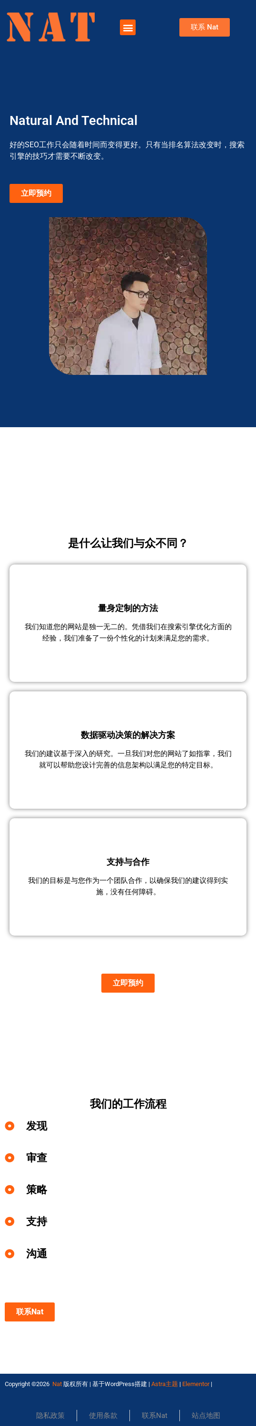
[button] (128, 27)
